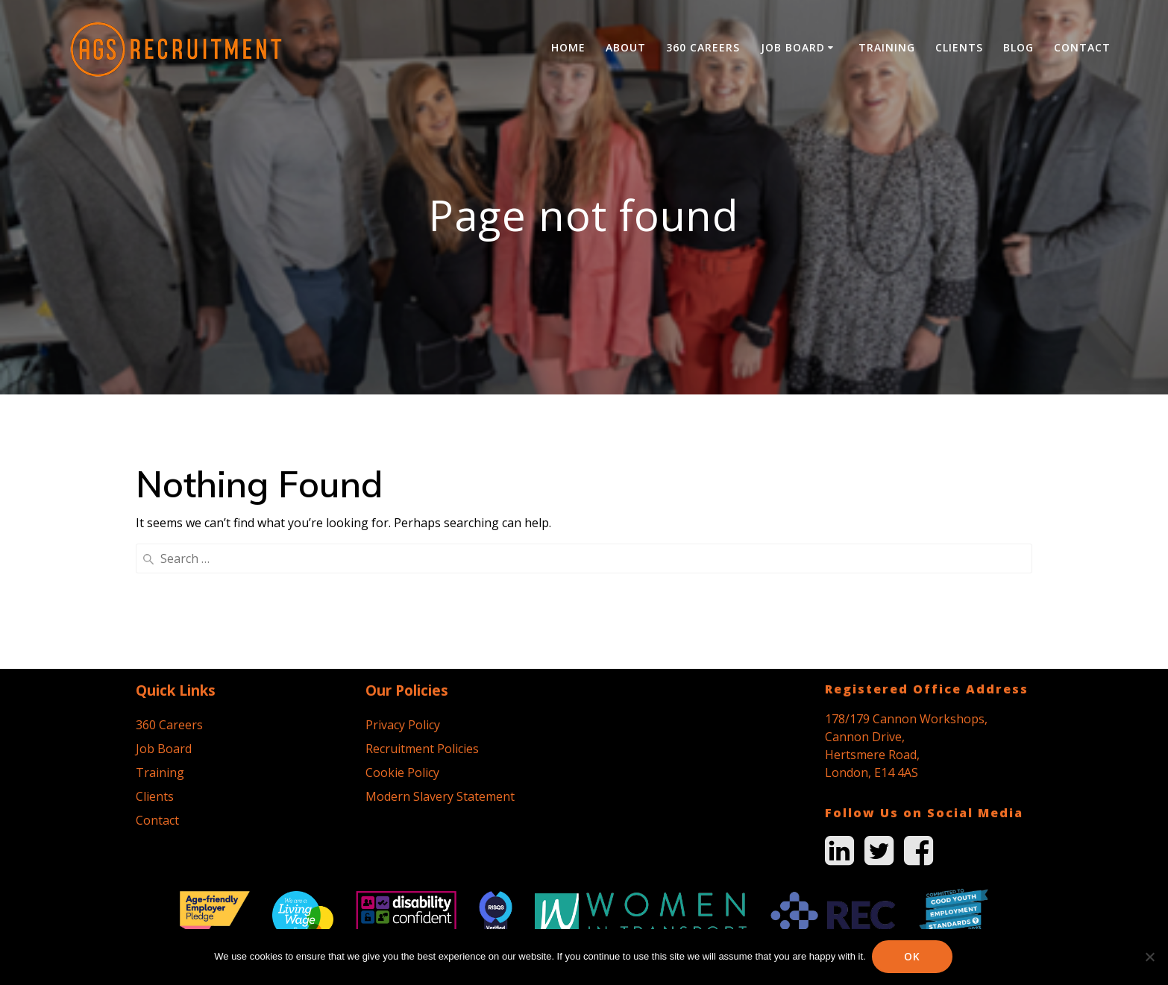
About (626, 47)
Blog (1018, 47)
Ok (913, 956)
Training (886, 47)
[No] (1149, 956)
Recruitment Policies (422, 618)
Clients (959, 47)
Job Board (793, 47)
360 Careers (703, 47)
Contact (1082, 47)
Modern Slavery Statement (440, 666)
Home (568, 47)
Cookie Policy (402, 642)
